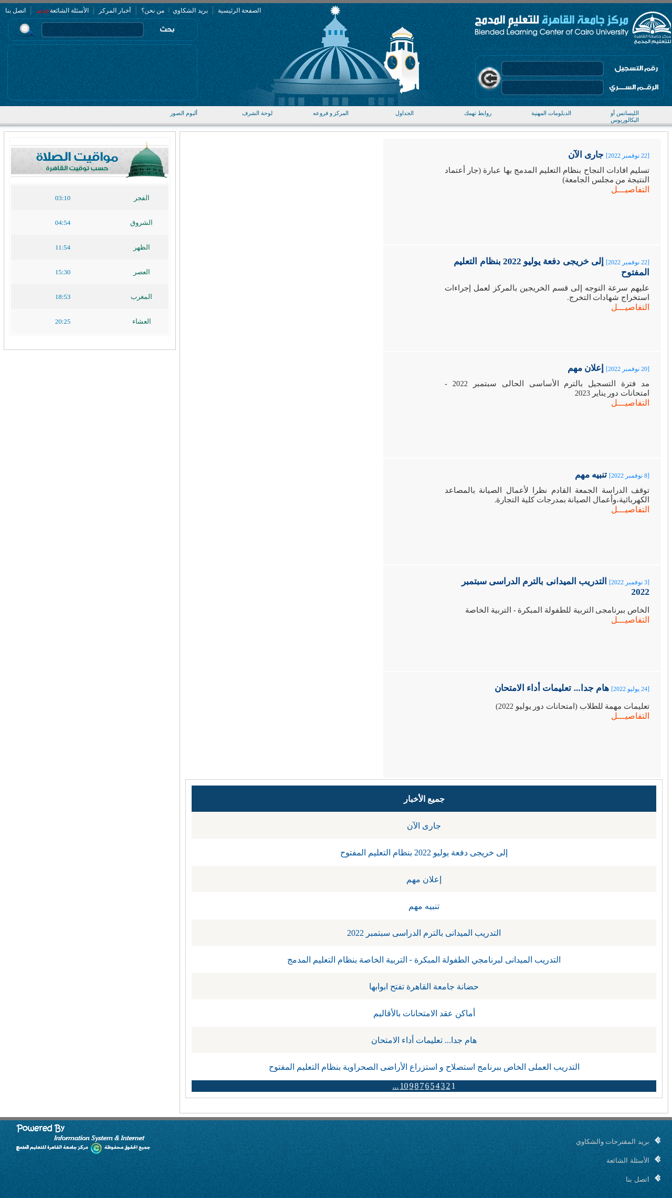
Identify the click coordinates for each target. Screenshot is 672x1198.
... (396, 1085)
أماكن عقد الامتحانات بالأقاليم (424, 1013)
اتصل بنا (15, 10)
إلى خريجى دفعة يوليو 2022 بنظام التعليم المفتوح (424, 852)
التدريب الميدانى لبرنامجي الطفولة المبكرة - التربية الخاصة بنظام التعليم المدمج (424, 959)
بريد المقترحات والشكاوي (612, 1141)
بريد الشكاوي (189, 10)
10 (404, 1085)
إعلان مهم (424, 879)
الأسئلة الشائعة (69, 10)
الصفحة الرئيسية (239, 10)
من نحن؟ (152, 10)
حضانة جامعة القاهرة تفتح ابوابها (424, 986)
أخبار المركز (115, 10)
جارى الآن (424, 825)
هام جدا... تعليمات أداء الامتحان (424, 1040)
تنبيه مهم (423, 906)
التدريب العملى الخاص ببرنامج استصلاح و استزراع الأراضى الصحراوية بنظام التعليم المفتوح (424, 1066)
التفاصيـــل (630, 189)
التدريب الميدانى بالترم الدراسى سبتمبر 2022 (424, 932)
